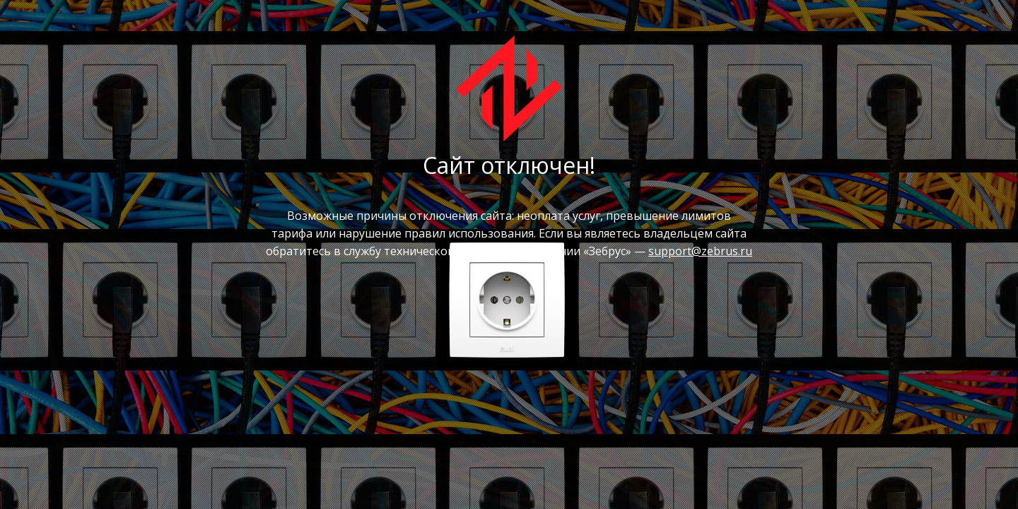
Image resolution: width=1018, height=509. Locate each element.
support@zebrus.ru (700, 251)
